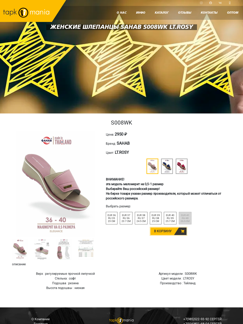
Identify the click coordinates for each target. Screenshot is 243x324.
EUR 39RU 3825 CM (156, 218)
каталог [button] (162, 12)
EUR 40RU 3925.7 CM (170, 218)
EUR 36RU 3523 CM (112, 218)
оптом (232, 12)
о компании (41, 319)
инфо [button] (140, 12)
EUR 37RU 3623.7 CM (126, 218)
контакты (209, 12)
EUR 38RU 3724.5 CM (141, 218)
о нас (122, 12)
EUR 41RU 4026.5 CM (185, 218)
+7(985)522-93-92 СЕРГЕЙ (202, 319)
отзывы (184, 12)
